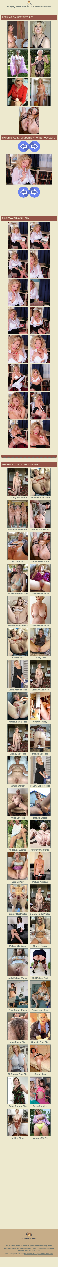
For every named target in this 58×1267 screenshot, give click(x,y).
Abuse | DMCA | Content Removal (38, 1264)
